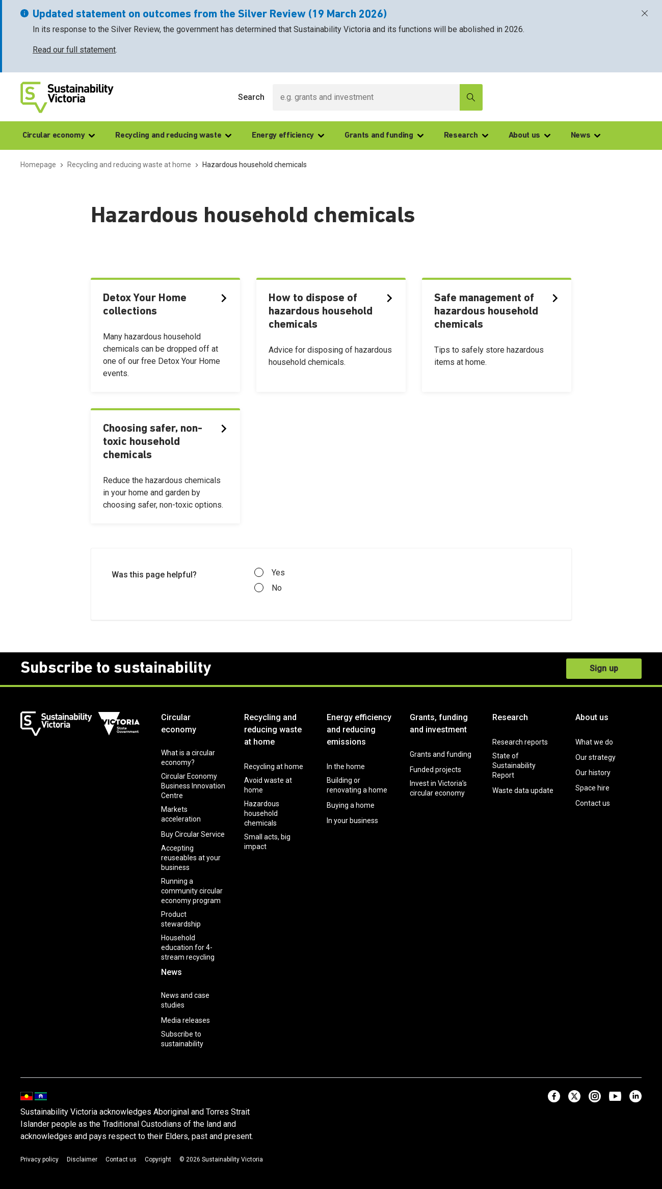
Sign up (604, 668)
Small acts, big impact (267, 842)
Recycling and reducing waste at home (273, 729)
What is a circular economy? (188, 758)
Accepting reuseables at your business (191, 857)
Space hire (592, 788)
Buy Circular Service (193, 834)
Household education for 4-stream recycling (188, 947)
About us (529, 135)
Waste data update (522, 790)
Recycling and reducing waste (173, 135)
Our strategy (595, 757)
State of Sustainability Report (514, 765)
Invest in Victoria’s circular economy (438, 788)
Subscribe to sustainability (182, 1039)
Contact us (592, 803)
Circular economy (58, 135)
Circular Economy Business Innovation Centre (193, 786)
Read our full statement (74, 50)
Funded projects (435, 769)
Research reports (520, 742)
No (268, 588)
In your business (352, 820)
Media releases (185, 1020)
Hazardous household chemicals (261, 813)
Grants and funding (384, 135)
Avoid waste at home (268, 785)
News (586, 135)
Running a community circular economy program (192, 891)
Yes (269, 573)
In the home (346, 766)
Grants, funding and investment (439, 723)
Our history (593, 773)
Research (466, 135)
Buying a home (351, 805)
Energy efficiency (288, 135)
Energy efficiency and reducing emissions (359, 729)
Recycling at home (273, 766)
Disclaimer (82, 1159)
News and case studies (185, 1000)
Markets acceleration (181, 814)
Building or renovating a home (357, 785)
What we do (594, 742)
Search (251, 97)
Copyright (158, 1159)
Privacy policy (39, 1159)
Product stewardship (181, 919)
